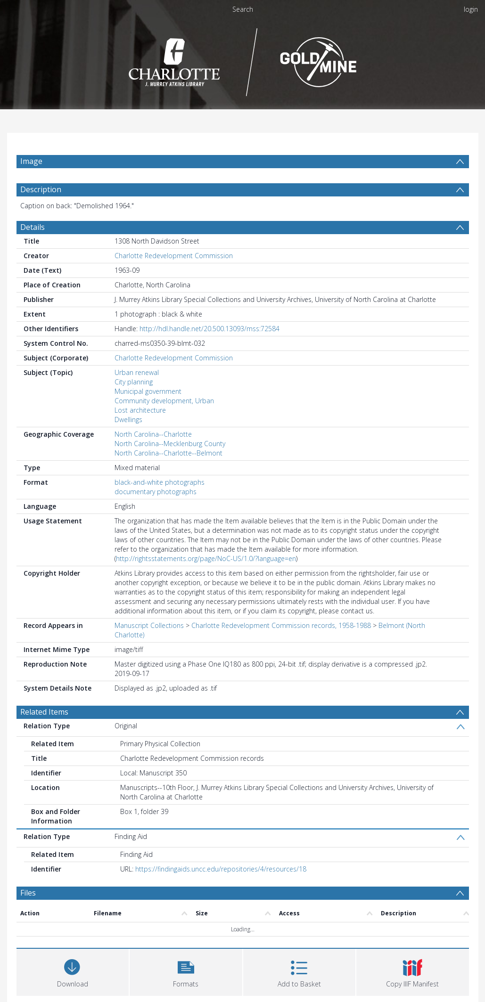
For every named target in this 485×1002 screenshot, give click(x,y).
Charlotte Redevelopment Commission (174, 255)
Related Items (44, 712)
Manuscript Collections (149, 625)
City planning (134, 381)
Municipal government (148, 391)
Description (40, 189)
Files (28, 893)
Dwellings (128, 419)
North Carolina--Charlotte (153, 434)
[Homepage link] (242, 60)
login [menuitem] (471, 9)
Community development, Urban (164, 400)
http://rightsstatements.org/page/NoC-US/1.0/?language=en (206, 558)
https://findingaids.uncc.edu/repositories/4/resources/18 (220, 868)
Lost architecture (140, 410)
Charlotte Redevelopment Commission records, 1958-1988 (281, 625)
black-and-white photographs (160, 482)
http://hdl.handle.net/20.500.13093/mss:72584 (209, 328)
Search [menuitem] (242, 9)
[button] (186, 971)
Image (31, 161)
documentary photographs (156, 491)
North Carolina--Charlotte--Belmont (168, 452)
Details (32, 227)
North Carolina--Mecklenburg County (170, 443)
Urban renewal (137, 372)
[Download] (72, 971)
